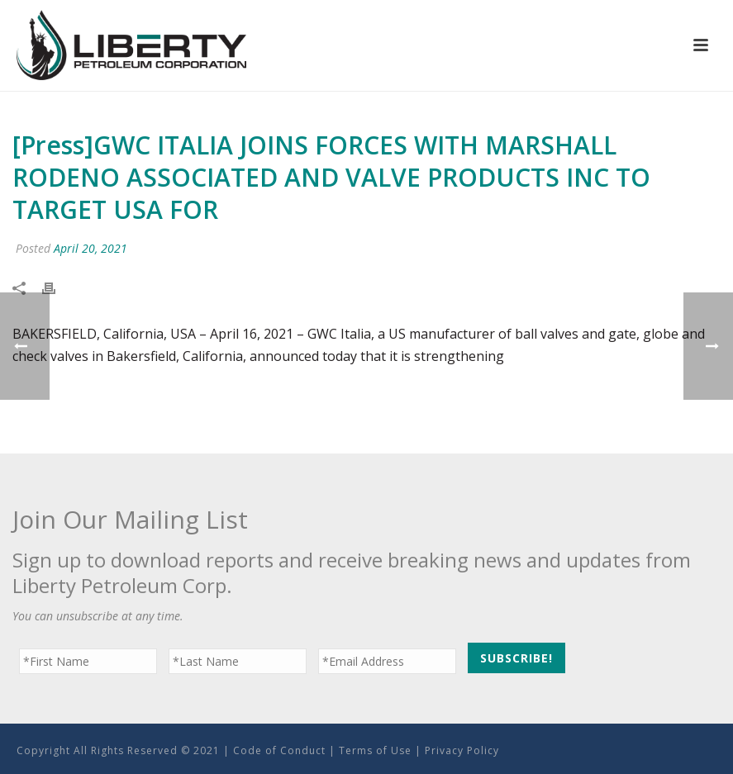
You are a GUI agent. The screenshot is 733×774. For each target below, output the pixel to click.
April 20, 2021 (90, 248)
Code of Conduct (279, 750)
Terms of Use (375, 750)
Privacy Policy (462, 750)
